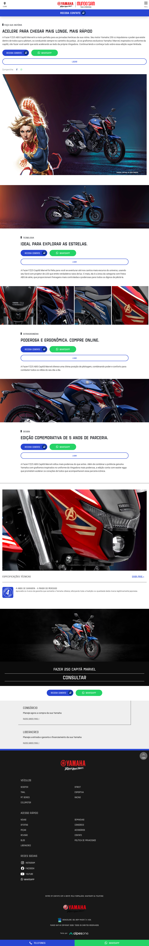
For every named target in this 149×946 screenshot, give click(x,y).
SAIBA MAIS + (138, 576)
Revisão (24, 835)
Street (78, 786)
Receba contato (70, 13)
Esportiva (79, 792)
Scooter (24, 786)
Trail (23, 792)
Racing (78, 797)
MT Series (25, 797)
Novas (23, 819)
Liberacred (26, 845)
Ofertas (24, 824)
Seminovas (79, 819)
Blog (23, 840)
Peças (23, 829)
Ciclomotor (26, 802)
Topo (143, 756)
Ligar (74, 61)
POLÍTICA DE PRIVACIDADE (85, 840)
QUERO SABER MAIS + (31, 718)
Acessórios (80, 829)
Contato (78, 835)
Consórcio (79, 824)
